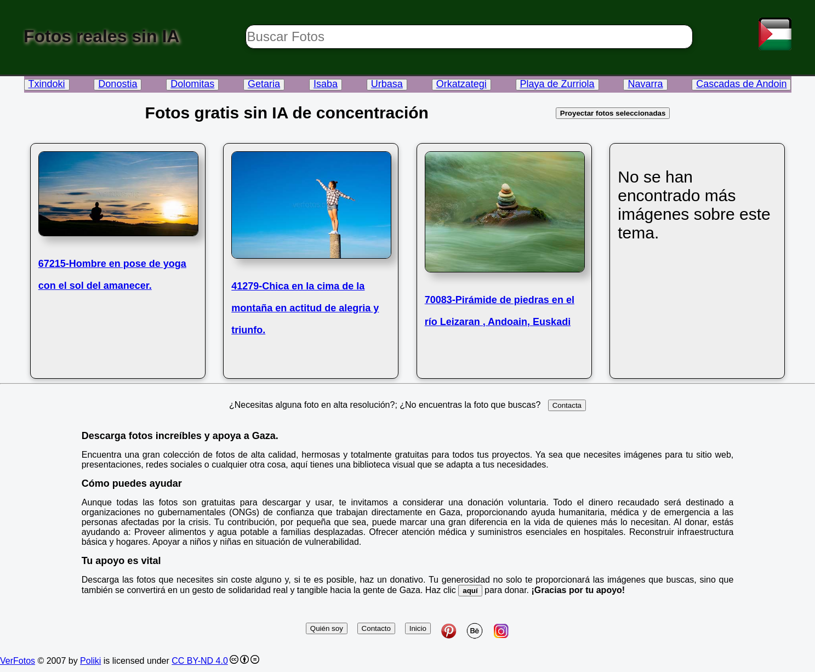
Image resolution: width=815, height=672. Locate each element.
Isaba (326, 83)
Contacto (376, 628)
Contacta (567, 405)
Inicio (417, 628)
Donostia (117, 83)
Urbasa (387, 83)
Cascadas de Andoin (741, 83)
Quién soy (326, 628)
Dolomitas (192, 83)
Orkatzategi (461, 83)
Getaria (264, 83)
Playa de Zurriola (557, 83)
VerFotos (17, 660)
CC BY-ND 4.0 (200, 660)
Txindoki (47, 83)
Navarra (645, 83)
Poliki (90, 660)
